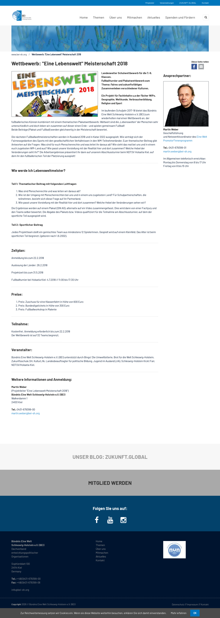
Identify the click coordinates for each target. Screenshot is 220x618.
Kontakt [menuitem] (100, 560)
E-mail (201, 66)
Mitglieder (149, 3)
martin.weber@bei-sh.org (25, 413)
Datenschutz (178, 604)
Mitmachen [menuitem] (134, 17)
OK (194, 613)
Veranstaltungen (167, 3)
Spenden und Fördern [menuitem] (180, 17)
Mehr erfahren (178, 613)
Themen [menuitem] (98, 17)
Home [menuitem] (84, 17)
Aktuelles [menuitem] (153, 17)
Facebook (194, 66)
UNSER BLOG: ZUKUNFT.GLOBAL (110, 457)
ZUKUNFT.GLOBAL (187, 3)
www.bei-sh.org (19, 54)
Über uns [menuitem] (115, 17)
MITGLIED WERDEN (110, 483)
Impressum (192, 604)
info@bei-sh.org (20, 589)
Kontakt (205, 3)
